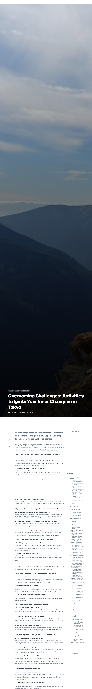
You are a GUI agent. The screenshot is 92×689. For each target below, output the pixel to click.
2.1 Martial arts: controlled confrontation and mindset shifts (77, 493)
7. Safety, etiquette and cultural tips (77, 555)
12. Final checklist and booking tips (77, 642)
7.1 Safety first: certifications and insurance (77, 558)
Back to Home (12, 2)
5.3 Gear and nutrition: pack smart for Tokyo (77, 540)
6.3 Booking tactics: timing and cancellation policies (77, 553)
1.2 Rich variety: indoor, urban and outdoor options (78, 484)
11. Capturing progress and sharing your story (76, 608)
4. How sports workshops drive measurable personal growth (76, 517)
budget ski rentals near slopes (56, 474)
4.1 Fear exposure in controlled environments (77, 520)
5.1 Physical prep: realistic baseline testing (77, 534)
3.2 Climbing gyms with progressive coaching (76, 511)
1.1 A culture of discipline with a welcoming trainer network (77, 481)
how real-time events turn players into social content (49, 568)
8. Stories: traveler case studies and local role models (76, 567)
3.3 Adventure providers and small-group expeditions (77, 514)
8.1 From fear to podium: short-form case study (76, 570)
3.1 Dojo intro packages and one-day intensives (77, 508)
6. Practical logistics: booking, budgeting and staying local (76, 543)
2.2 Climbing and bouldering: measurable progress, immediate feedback (77, 498)
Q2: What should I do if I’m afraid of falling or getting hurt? (78, 626)
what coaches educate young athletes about (49, 463)
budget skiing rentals (58, 651)
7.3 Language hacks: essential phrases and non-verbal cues (78, 564)
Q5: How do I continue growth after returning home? (78, 639)
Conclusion (72, 651)
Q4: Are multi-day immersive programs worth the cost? (78, 635)
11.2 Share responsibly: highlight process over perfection (76, 615)
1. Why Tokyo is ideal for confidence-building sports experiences (75, 477)
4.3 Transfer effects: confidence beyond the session (76, 527)
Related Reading (75, 653)
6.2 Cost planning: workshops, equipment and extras (77, 549)
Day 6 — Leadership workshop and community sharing (77, 602)
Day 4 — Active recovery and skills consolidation (78, 595)
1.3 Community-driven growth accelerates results (78, 487)
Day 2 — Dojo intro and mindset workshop (76, 589)
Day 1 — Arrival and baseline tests (77, 586)
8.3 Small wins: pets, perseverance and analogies (77, 576)
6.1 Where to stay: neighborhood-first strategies (78, 546)
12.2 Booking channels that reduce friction (77, 646)
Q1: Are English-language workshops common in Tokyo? (78, 622)
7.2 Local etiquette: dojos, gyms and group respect (77, 561)
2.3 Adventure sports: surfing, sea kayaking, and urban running (78, 502)
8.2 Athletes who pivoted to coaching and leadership (77, 573)
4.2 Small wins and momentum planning (78, 523)
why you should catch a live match (51, 535)
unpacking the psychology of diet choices (38, 631)
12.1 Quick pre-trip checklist (77, 644)
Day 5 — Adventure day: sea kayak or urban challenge (77, 598)
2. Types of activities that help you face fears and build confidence (77, 490)
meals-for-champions (41, 548)
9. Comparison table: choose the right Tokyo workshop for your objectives (76, 579)
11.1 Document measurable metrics (77, 611)
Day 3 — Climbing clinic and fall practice (77, 592)
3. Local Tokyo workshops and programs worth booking (76, 505)
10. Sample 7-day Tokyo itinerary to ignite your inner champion (77, 583)
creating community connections (22, 505)
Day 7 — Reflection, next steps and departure (77, 605)
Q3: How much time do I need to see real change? (79, 631)
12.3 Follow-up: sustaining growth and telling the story (77, 649)
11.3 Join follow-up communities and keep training (78, 619)
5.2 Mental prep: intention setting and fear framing (77, 537)
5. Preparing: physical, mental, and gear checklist (76, 531)
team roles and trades (31, 559)
